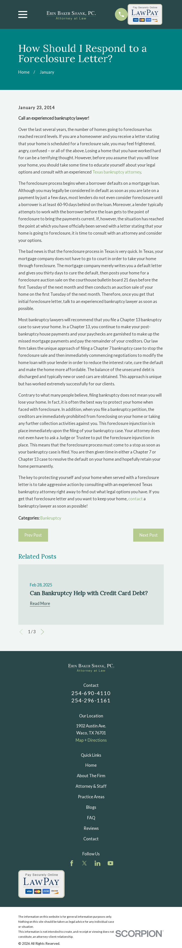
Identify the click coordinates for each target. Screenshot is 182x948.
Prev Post (33, 535)
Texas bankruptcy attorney (116, 172)
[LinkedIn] (97, 863)
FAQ (91, 817)
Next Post (148, 535)
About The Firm (91, 775)
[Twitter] (84, 863)
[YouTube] (110, 863)
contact (135, 498)
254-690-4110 (91, 693)
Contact (91, 838)
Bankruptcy (50, 518)
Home (91, 765)
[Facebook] (72, 863)
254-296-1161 (91, 700)
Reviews (91, 828)
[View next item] (42, 632)
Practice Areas (91, 796)
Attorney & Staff (91, 786)
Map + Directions (91, 740)
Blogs (91, 807)
